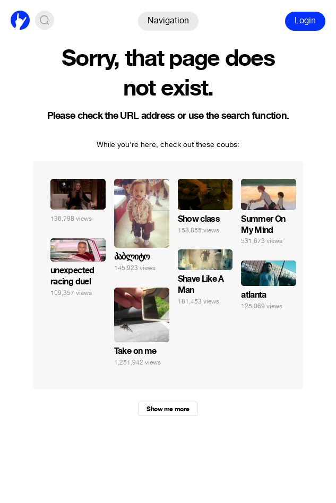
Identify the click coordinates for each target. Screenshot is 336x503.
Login (305, 20)
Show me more (168, 409)
